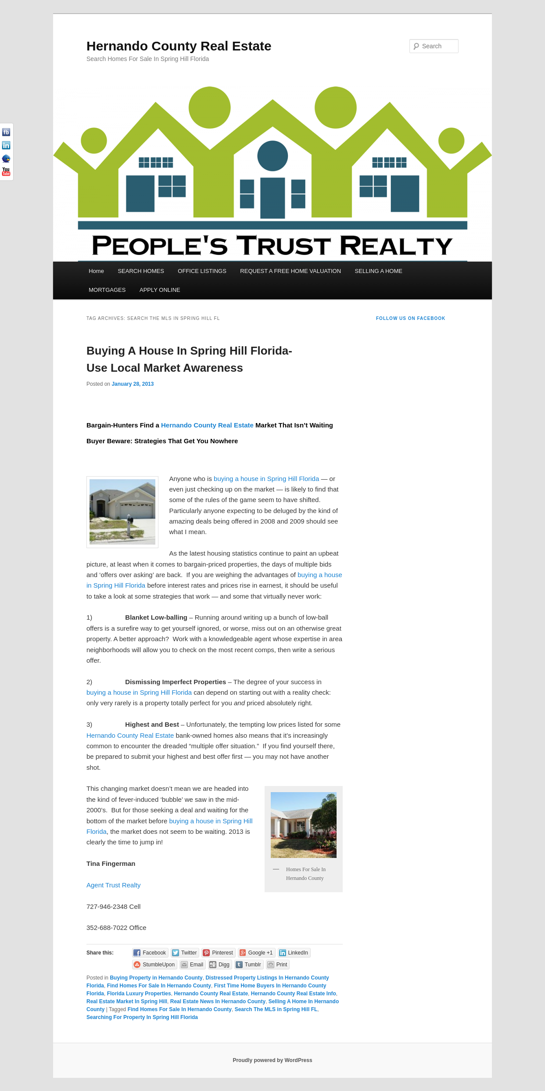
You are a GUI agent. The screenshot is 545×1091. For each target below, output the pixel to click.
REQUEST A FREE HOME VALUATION (290, 271)
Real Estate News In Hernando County (217, 1001)
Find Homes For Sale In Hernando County (159, 986)
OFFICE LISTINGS (202, 271)
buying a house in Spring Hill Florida (266, 478)
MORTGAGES (107, 290)
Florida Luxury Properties (139, 994)
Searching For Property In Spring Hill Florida (142, 1017)
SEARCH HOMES (141, 271)
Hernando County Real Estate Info (293, 994)
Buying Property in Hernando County (156, 978)
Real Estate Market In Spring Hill (126, 1001)
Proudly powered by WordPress (272, 1060)
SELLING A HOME (378, 271)
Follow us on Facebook (410, 318)
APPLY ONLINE (160, 290)
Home (96, 271)
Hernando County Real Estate (179, 46)
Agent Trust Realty (113, 885)
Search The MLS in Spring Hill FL (276, 1009)
